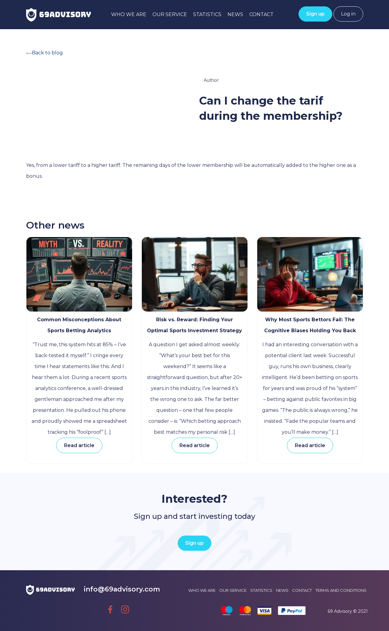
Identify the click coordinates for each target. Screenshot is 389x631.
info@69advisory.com (122, 589)
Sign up (315, 14)
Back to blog (44, 53)
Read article (79, 445)
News (235, 14)
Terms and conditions (341, 590)
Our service (169, 14)
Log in (348, 14)
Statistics (207, 14)
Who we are (128, 14)
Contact (261, 14)
